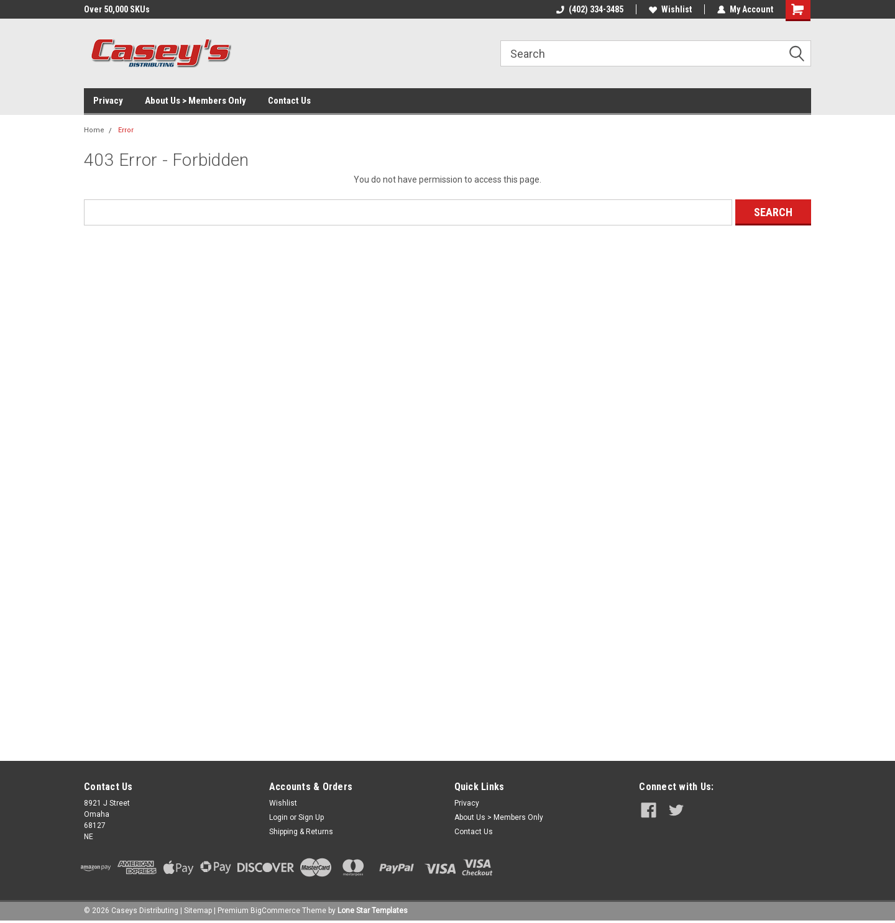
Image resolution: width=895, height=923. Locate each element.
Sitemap (198, 910)
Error (126, 130)
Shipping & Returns (301, 831)
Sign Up (311, 817)
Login (278, 817)
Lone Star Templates (372, 910)
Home (94, 130)
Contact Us (289, 100)
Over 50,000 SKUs (117, 9)
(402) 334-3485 (589, 9)
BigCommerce (275, 910)
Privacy (108, 100)
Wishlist (670, 9)
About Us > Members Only (195, 100)
